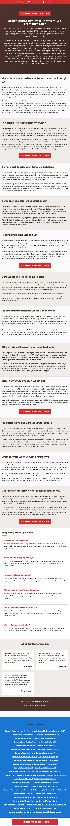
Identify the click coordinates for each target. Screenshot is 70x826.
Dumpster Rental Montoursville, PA (45, 786)
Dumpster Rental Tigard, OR (22, 786)
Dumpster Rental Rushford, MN (45, 738)
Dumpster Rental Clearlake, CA (23, 801)
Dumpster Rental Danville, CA (56, 775)
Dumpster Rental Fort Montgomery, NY (48, 771)
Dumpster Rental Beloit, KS (36, 775)
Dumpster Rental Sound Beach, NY (47, 749)
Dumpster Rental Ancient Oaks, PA (46, 801)
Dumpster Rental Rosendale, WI (45, 768)
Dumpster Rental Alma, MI (34, 805)
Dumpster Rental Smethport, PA (24, 742)
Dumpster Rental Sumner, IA (45, 753)
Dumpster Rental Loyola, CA (55, 731)
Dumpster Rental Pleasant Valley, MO (46, 782)
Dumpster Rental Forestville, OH (55, 805)
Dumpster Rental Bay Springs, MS (48, 735)
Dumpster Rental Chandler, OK (24, 738)
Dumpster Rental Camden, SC (48, 757)
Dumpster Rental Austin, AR (46, 746)
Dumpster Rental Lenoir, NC (23, 794)
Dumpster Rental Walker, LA (13, 790)
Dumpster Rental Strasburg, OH (45, 808)
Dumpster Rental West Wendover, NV (23, 749)
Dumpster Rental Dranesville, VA (45, 779)
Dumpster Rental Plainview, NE (15, 731)
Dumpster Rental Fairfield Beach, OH (21, 771)
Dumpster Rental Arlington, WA (25, 746)
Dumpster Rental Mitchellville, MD (23, 760)
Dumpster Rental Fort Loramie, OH (45, 764)
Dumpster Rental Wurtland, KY (23, 764)
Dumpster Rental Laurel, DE (36, 731)
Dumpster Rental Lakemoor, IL (14, 805)
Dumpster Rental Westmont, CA (22, 782)
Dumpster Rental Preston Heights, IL (23, 735)
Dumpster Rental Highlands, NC (47, 797)
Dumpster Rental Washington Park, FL (24, 757)
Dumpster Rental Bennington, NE (45, 794)
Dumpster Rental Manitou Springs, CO (48, 812)
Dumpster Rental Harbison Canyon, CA (22, 812)
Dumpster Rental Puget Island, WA (23, 797)
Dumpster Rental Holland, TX (46, 742)
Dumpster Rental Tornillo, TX (23, 808)
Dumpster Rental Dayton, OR (23, 768)
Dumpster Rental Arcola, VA (23, 779)
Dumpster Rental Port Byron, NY (34, 790)
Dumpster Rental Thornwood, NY (15, 775)
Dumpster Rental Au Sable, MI (56, 790)
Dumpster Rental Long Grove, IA (47, 760)
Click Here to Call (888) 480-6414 (35, 13)
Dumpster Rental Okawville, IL (25, 753)
